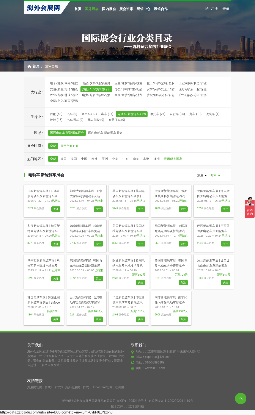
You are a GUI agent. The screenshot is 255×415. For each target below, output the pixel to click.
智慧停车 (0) (117, 120)
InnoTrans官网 (103, 387)
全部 (53, 146)
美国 (74, 159)
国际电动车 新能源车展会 (67, 132)
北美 (115, 159)
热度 (200, 175)
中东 (126, 159)
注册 (215, 8)
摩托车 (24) (157, 114)
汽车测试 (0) (75, 120)
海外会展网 (73, 387)
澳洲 (157, 159)
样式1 (49, 387)
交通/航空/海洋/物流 (64, 89)
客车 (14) (107, 114)
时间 (214, 175)
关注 (55, 209)
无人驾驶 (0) (96, 120)
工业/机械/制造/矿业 (193, 83)
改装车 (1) (212, 114)
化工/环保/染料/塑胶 (161, 83)
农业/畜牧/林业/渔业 (64, 95)
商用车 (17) (89, 114)
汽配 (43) (56, 114)
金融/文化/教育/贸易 (64, 101)
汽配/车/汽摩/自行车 (96, 89)
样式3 (59, 387)
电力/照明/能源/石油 (96, 95)
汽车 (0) (72, 114)
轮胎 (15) (56, 120)
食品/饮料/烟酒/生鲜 (96, 83)
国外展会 (92, 9)
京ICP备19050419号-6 (131, 401)
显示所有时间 (69, 146)
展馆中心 (143, 9)
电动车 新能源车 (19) (132, 114)
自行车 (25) (177, 114)
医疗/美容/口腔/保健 (193, 89)
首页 (77, 9)
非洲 (146, 159)
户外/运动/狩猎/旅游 (193, 95)
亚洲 (105, 159)
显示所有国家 (173, 159)
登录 (225, 8)
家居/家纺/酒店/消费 (128, 95)
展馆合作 (161, 9)
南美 (136, 159)
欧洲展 (119, 387)
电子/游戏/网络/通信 (64, 83)
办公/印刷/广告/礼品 (128, 89)
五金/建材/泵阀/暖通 (128, 83)
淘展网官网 (35, 387)
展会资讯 (126, 9)
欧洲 (94, 159)
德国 (63, 159)
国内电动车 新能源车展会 (105, 132)
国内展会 (109, 9)
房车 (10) (195, 114)
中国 (84, 159)
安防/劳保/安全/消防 (161, 89)
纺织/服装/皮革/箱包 (161, 95)
